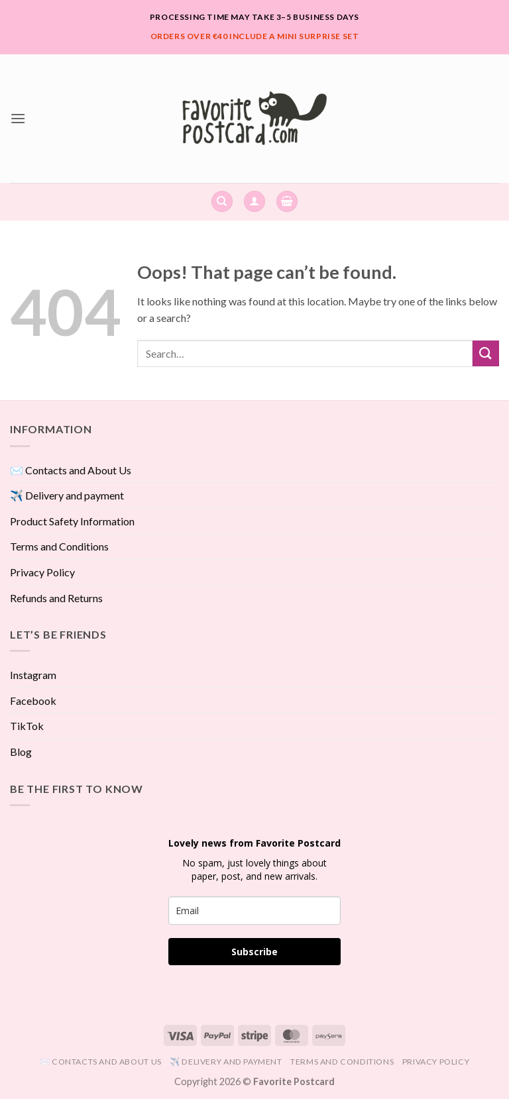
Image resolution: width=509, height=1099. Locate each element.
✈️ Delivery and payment (67, 495)
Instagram (33, 674)
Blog (21, 751)
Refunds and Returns (56, 598)
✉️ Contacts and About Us (70, 470)
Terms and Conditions (59, 546)
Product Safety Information (72, 521)
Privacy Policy (42, 572)
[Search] (222, 202)
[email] (254, 910)
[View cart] (287, 202)
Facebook (33, 700)
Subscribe (254, 951)
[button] (18, 118)
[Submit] (486, 353)
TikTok (27, 725)
